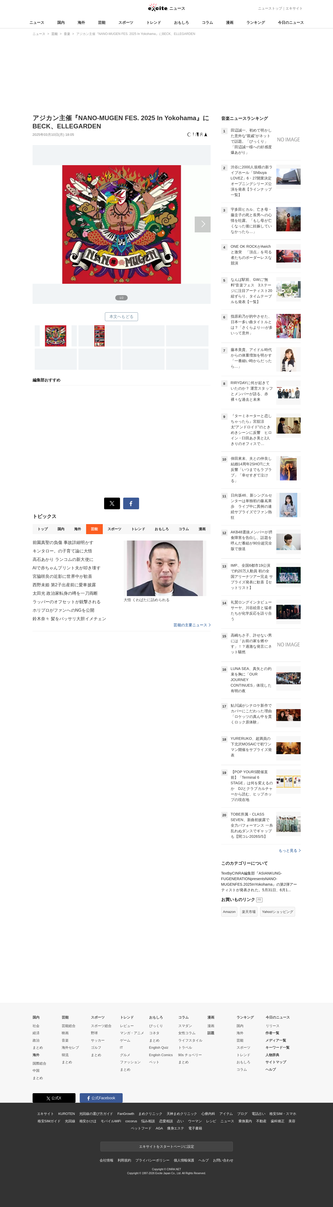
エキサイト (294, 8)
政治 (36, 1040)
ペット (154, 1062)
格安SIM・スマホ (282, 1114)
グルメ (125, 1055)
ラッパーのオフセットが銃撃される (67, 602)
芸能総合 (69, 1026)
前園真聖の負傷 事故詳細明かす (63, 542)
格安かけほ (87, 1121)
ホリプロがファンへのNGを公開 (64, 610)
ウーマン (195, 1121)
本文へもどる (121, 316)
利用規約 (124, 1160)
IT (121, 1048)
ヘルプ (270, 1069)
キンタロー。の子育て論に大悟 (62, 551)
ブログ (242, 1114)
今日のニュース (291, 22)
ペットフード (141, 1128)
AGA (159, 1128)
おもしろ (181, 22)
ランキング (255, 22)
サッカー (98, 1040)
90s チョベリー (190, 1055)
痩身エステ (175, 1128)
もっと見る (290, 850)
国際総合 (39, 1063)
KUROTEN (66, 1114)
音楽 (65, 1040)
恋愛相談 (166, 1121)
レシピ (211, 1121)
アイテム (226, 1114)
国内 (61, 22)
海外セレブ (70, 1048)
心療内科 (208, 1114)
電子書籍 (195, 1128)
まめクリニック (150, 1114)
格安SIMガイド (49, 1121)
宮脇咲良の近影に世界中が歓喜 (62, 576)
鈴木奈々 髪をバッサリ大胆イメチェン (69, 618)
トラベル (185, 1048)
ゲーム (125, 1040)
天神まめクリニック (182, 1114)
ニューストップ (270, 8)
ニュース (36, 22)
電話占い (258, 1114)
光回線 (70, 1121)
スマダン (185, 1026)
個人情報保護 (184, 1160)
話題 (210, 1033)
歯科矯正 (277, 1121)
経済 (36, 1033)
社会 (36, 1026)
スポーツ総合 (101, 1026)
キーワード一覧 (277, 1048)
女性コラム (187, 1033)
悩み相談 (148, 1121)
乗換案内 (245, 1121)
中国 (36, 1071)
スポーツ (125, 22)
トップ (42, 529)
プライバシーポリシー (152, 1160)
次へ (122, 218)
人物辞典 (272, 1055)
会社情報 (106, 1160)
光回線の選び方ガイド (96, 1114)
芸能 (101, 22)
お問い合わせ (223, 1160)
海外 (81, 22)
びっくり (156, 1026)
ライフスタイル (190, 1040)
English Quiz (158, 1048)
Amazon (229, 912)
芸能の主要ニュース (192, 625)
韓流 (65, 1055)
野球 (94, 1033)
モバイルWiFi (111, 1121)
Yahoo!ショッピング (277, 912)
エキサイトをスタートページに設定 (166, 1147)
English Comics (161, 1055)
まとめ (38, 1048)
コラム (207, 22)
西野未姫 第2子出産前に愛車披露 (64, 585)
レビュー (127, 1026)
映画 (65, 1033)
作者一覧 (272, 1033)
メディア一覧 (275, 1040)
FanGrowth (125, 1114)
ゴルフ (96, 1048)
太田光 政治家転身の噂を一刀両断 (65, 593)
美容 (291, 1121)
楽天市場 (249, 912)
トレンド (153, 22)
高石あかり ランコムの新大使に (63, 559)
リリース (272, 1026)
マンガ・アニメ (132, 1033)
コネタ (154, 1033)
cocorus (131, 1121)
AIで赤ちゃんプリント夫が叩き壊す (67, 568)
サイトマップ (275, 1062)
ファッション (130, 1062)
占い (180, 1121)
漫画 (229, 22)
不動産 (261, 1121)
